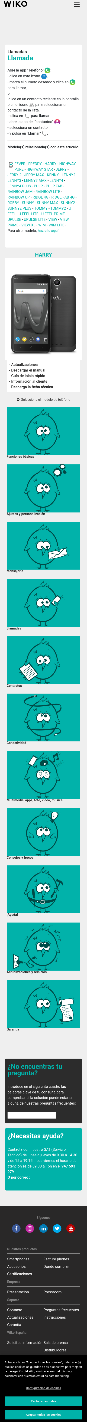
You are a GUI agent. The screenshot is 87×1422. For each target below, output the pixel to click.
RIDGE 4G (40, 197)
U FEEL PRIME (53, 214)
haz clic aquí (48, 230)
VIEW (52, 219)
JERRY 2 (14, 175)
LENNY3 (14, 180)
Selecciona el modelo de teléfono (43, 400)
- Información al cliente (28, 381)
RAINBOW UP (18, 197)
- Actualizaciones (23, 364)
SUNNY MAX (47, 203)
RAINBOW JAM (20, 191)
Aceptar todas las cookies (43, 1417)
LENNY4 (56, 180)
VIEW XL (28, 225)
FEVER (20, 164)
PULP (39, 186)
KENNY (53, 175)
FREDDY (35, 164)
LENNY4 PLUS (19, 186)
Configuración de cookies (43, 1390)
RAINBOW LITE (48, 191)
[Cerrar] (79, 1365)
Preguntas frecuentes (61, 1310)
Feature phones (56, 1259)
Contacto (14, 1310)
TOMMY (41, 208)
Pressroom (53, 1292)
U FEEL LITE (28, 214)
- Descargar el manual (27, 370)
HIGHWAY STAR (40, 169)
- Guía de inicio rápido (27, 376)
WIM (42, 225)
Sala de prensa (56, 1342)
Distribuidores (55, 1350)
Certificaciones (19, 1274)
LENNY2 (68, 175)
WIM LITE (56, 225)
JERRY (61, 169)
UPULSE (14, 219)
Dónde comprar (56, 1266)
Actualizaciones (20, 1317)
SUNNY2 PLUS (19, 208)
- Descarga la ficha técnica (31, 387)
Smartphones (18, 1259)
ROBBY (13, 203)
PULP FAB (54, 186)
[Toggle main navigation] (76, 4)
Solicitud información (24, 1342)
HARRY (51, 164)
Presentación (18, 1292)
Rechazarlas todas (43, 1403)
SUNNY (28, 203)
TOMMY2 (58, 208)
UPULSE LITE (34, 219)
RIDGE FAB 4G (62, 197)
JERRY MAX (34, 175)
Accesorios (16, 1266)
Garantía (14, 1325)
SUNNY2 (68, 203)
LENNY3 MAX (35, 180)
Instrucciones (55, 1317)
